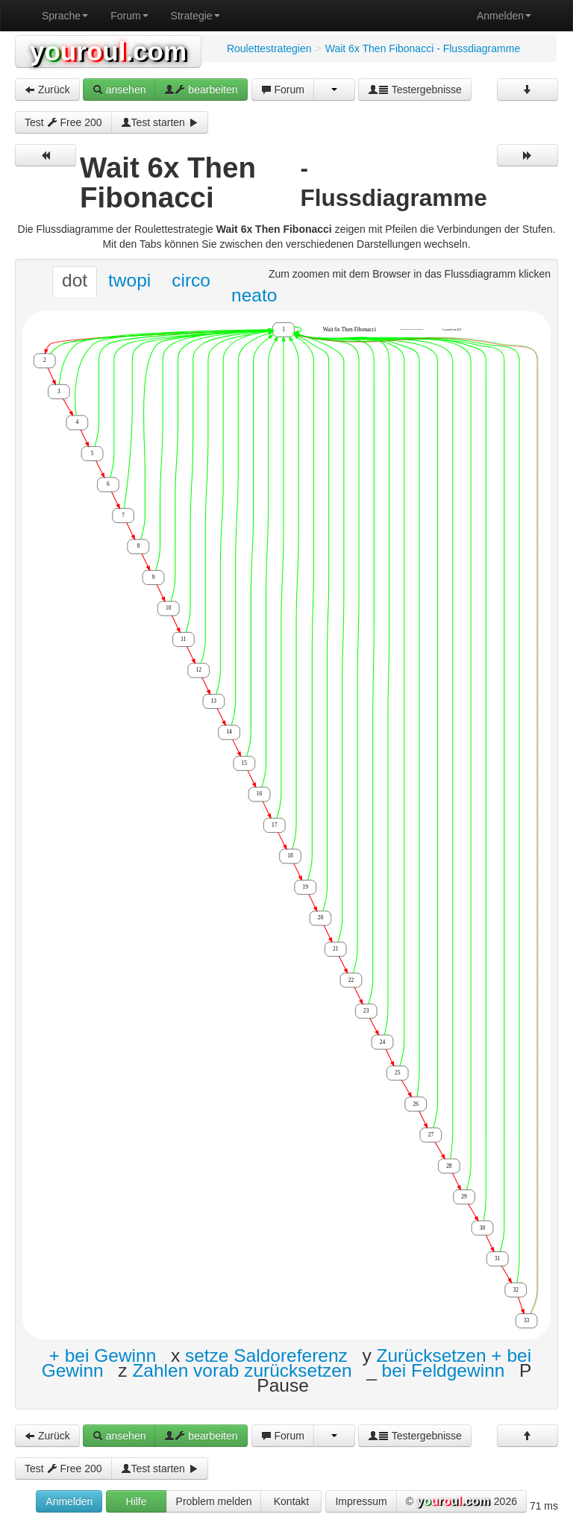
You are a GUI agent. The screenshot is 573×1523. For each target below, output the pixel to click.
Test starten (159, 122)
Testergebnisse (415, 90)
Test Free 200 (63, 122)
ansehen (119, 90)
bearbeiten (200, 90)
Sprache (65, 16)
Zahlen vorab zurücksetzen (241, 1370)
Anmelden (504, 16)
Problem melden (214, 1501)
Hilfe (136, 1501)
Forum (129, 16)
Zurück (47, 90)
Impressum (360, 1501)
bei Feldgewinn (443, 1370)
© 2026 (461, 1502)
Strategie (195, 16)
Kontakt (291, 1501)
